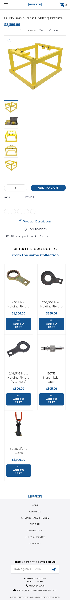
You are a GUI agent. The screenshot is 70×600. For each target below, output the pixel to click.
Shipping (35, 543)
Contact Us (35, 530)
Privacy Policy (35, 537)
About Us (35, 511)
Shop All (35, 524)
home (35, 505)
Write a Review (48, 30)
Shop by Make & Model (35, 518)
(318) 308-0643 (37, 586)
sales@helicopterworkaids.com (37, 590)
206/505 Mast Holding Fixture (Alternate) (18, 377)
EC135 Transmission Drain (51, 377)
